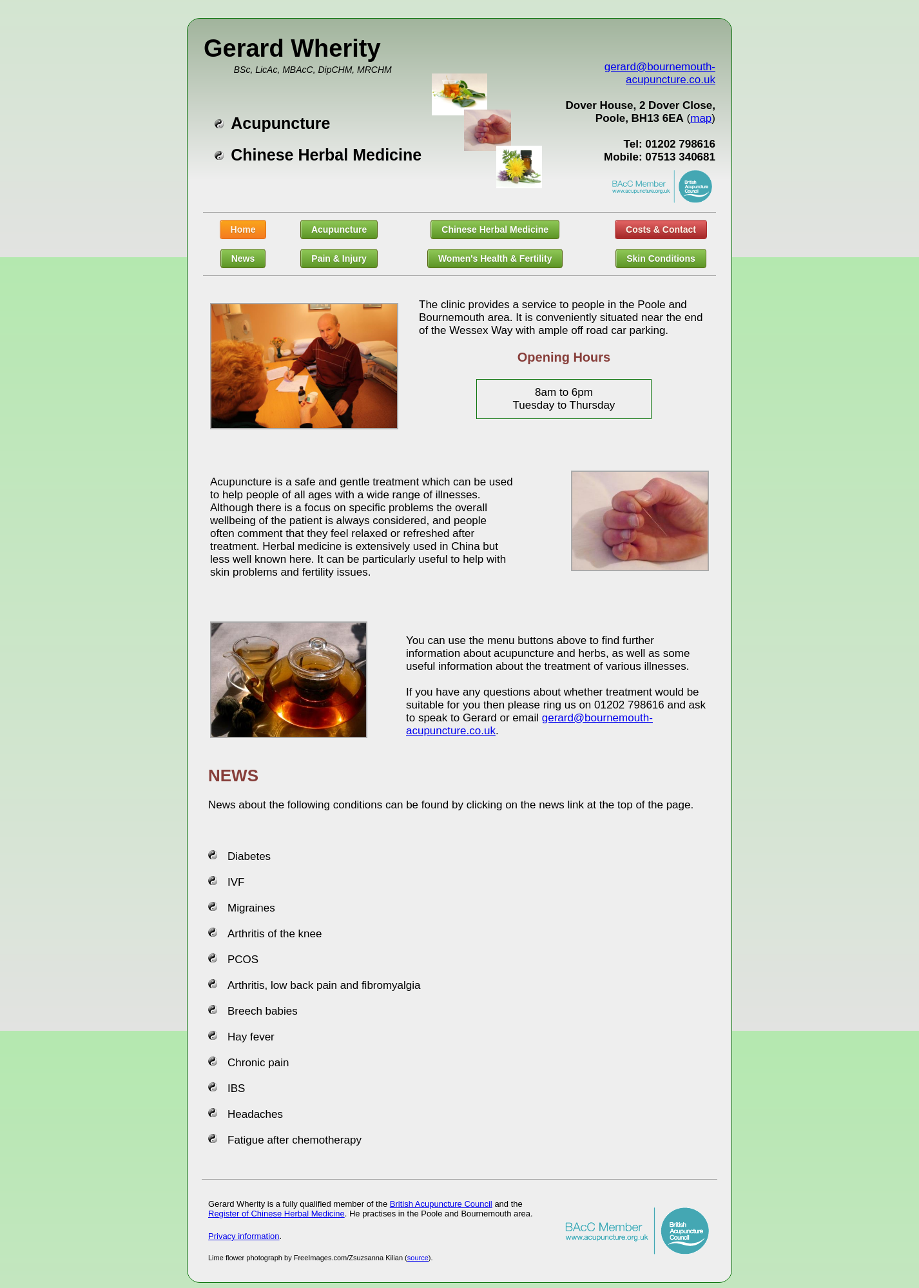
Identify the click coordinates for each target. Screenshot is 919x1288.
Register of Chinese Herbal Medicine (276, 1213)
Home (243, 229)
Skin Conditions (660, 258)
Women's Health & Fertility (495, 258)
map (700, 118)
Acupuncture (339, 229)
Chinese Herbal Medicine (494, 229)
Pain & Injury (339, 258)
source (418, 1258)
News (243, 258)
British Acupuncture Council (441, 1204)
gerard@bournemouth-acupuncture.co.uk (660, 73)
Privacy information (244, 1236)
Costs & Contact (661, 229)
